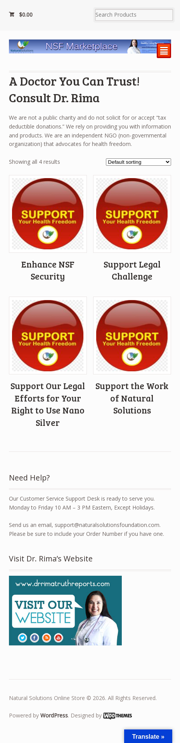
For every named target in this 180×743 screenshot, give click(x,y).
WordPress (54, 715)
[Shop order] (138, 162)
